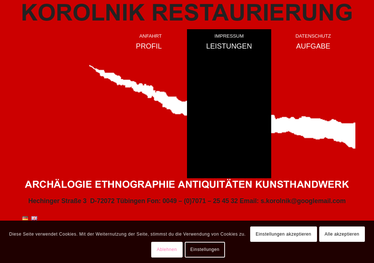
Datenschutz (313, 36)
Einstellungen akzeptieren (283, 234)
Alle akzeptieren (342, 234)
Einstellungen (205, 249)
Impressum (229, 36)
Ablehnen (167, 249)
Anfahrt (151, 36)
